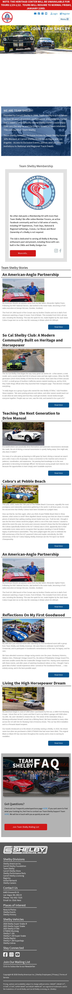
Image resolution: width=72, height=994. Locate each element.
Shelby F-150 (8, 933)
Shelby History (9, 914)
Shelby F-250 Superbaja (13, 940)
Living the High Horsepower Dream (34, 683)
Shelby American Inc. (12, 863)
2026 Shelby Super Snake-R (15, 923)
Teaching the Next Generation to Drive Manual (31, 415)
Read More (59, 327)
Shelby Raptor (9, 938)
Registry (7, 878)
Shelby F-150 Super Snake (14, 936)
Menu (64, 19)
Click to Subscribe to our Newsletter (19, 966)
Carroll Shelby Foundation (14, 866)
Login (54, 13)
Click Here (16, 900)
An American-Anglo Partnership (30, 275)
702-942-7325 (16, 897)
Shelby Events (9, 912)
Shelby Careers (9, 883)
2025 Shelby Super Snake (14, 926)
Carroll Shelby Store (12, 871)
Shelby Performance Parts (14, 873)
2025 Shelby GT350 (11, 928)
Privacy (55, 974)
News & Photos (9, 909)
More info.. (23, 253)
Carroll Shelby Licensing (13, 875)
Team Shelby (8, 868)
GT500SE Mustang (11, 931)
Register (65, 13)
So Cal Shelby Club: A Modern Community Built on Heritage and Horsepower (32, 340)
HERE (45, 808)
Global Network (10, 880)
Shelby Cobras (9, 943)
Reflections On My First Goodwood (33, 615)
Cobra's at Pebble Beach (24, 481)
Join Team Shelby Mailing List (26, 827)
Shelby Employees (43, 974)
